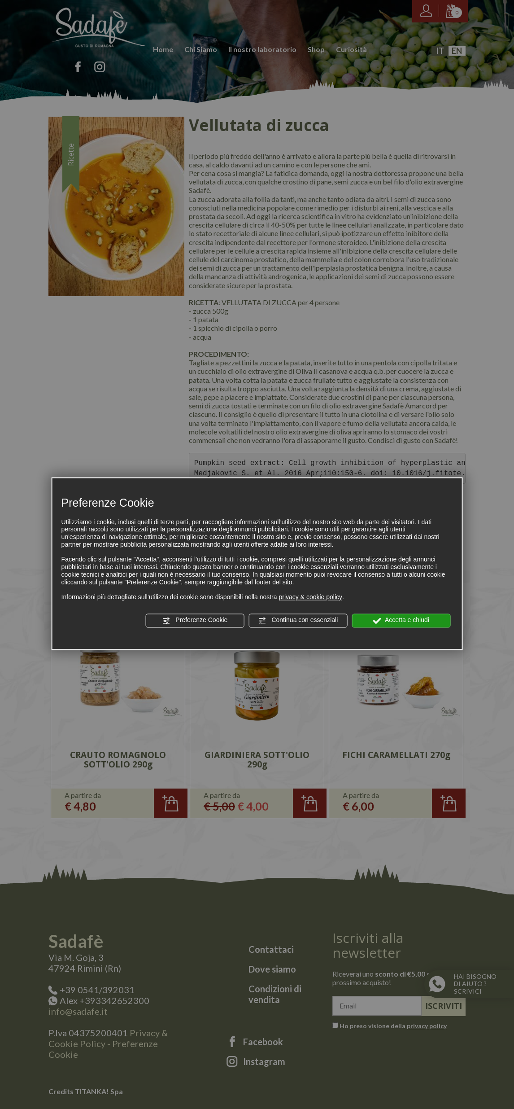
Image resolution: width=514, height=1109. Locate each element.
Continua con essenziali (298, 621)
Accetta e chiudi (401, 621)
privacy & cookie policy (310, 597)
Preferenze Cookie (194, 621)
